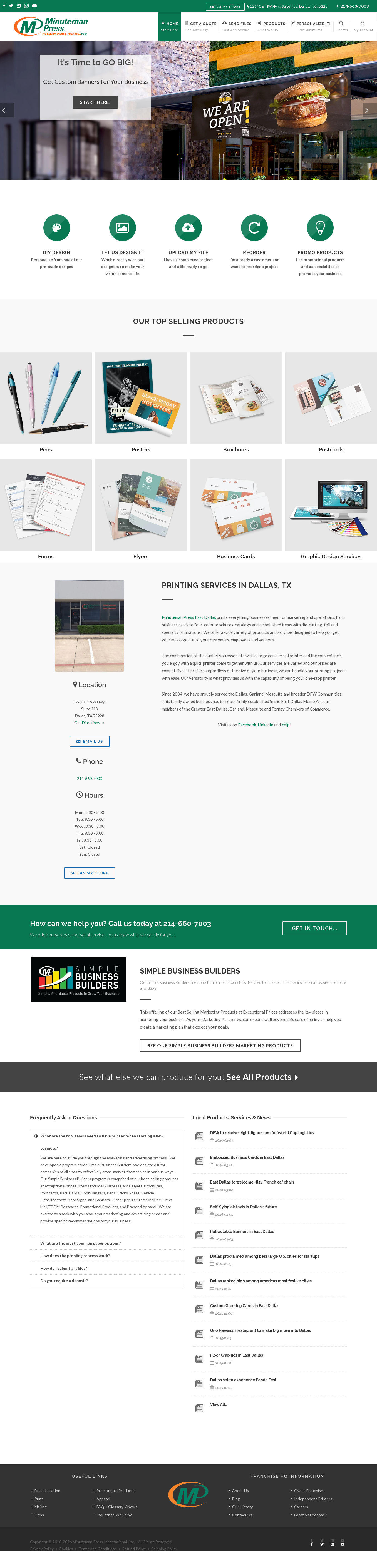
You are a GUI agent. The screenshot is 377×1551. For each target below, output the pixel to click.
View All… (218, 1404)
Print (38, 1498)
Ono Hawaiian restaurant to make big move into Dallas (260, 1330)
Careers (301, 1506)
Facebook (247, 724)
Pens (46, 449)
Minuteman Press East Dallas (189, 617)
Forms (46, 556)
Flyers (140, 556)
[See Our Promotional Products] (320, 227)
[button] (7, 110)
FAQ (100, 1506)
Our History (242, 1506)
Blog (236, 1498)
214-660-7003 (354, 6)
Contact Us (242, 1514)
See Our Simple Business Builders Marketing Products (220, 1045)
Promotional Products (115, 1490)
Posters (141, 449)
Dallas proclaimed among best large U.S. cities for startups (264, 1256)
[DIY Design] (56, 227)
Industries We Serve (114, 1514)
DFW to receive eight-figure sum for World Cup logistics (262, 1132)
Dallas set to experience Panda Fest (243, 1380)
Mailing (40, 1506)
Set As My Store (89, 872)
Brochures (236, 449)
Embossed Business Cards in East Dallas (247, 1157)
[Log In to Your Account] (254, 227)
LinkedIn (265, 724)
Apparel (103, 1498)
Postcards (331, 449)
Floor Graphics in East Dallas (236, 1355)
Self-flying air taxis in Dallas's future (243, 1207)
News (132, 1506)
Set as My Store (225, 6)
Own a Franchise (308, 1490)
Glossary (115, 1506)
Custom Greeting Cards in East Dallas (244, 1306)
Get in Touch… (315, 928)
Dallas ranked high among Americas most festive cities (261, 1281)
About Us (240, 1490)
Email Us (89, 741)
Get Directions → (89, 722)
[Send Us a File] (188, 227)
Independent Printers (313, 1498)
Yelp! (286, 724)
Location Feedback (310, 1514)
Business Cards (236, 556)
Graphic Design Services (331, 556)
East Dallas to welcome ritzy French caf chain (252, 1182)
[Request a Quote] (122, 227)
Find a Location (47, 1490)
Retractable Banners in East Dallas (242, 1231)
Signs (39, 1514)
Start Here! (95, 102)
